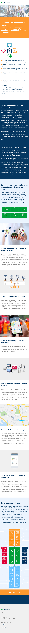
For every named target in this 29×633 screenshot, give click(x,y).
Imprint (2, 629)
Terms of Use (3, 626)
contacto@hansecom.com (6, 622)
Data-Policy (3, 624)
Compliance (3, 627)
